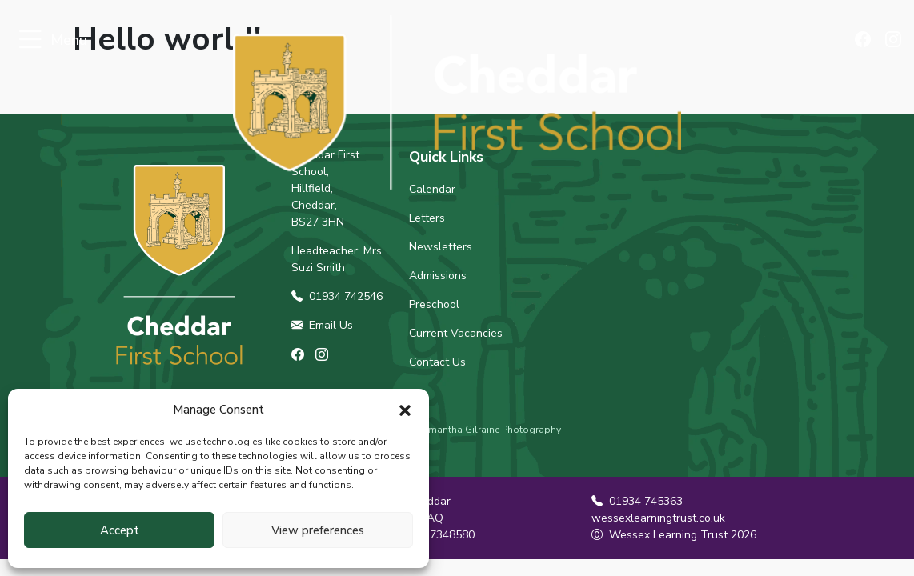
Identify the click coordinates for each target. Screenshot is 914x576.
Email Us (322, 325)
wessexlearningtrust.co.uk (658, 518)
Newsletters (440, 246)
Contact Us (437, 362)
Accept (119, 530)
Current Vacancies (456, 333)
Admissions (438, 275)
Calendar (432, 189)
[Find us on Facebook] (867, 41)
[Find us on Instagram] (894, 41)
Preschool (434, 304)
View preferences (317, 530)
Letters (427, 218)
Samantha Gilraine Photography (489, 429)
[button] (405, 410)
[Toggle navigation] (30, 40)
